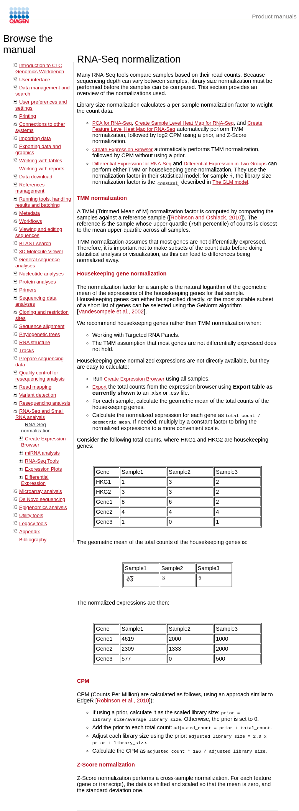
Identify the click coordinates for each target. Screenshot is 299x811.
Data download (35, 177)
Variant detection (37, 395)
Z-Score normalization (106, 761)
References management (29, 188)
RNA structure (34, 342)
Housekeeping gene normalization (122, 273)
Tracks (26, 350)
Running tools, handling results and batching (43, 202)
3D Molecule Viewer (41, 251)
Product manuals (274, 16)
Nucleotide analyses (41, 274)
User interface (34, 79)
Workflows (30, 221)
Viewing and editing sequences (38, 232)
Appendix (29, 531)
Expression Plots (43, 469)
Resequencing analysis (44, 403)
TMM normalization (102, 198)
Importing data (35, 138)
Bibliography (32, 539)
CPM (83, 680)
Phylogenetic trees (39, 334)
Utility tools (31, 515)
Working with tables (40, 160)
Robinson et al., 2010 (123, 700)
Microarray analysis (40, 491)
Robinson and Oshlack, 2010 (206, 217)
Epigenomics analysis (43, 507)
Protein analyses (37, 282)
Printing (27, 116)
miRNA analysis (42, 453)
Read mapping (35, 387)
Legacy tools (33, 523)
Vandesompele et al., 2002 (111, 311)
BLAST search (35, 243)
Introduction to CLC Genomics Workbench (39, 68)
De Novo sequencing (42, 499)
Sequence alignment (41, 326)
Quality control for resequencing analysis (39, 376)
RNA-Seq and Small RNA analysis (39, 414)
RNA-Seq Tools (42, 461)
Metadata (29, 213)
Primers (27, 290)
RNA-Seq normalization (36, 428)
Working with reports (41, 168)
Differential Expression (35, 480)
